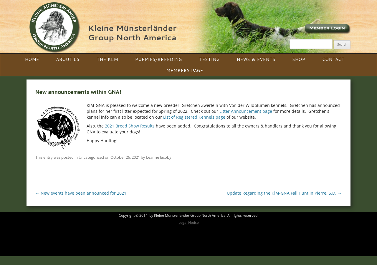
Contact (334, 59)
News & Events (256, 59)
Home (32, 59)
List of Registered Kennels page (194, 117)
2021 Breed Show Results (130, 126)
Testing (209, 59)
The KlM (107, 59)
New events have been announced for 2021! (81, 193)
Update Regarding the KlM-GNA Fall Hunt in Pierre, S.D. (284, 193)
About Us (68, 59)
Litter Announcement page (245, 111)
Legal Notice (188, 222)
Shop (298, 59)
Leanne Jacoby (158, 157)
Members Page (184, 70)
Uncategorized (91, 157)
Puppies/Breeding (158, 59)
